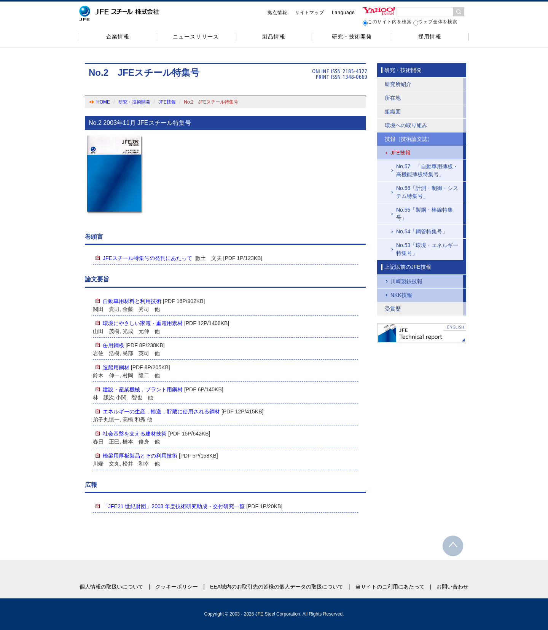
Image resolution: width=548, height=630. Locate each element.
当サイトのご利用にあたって (390, 587)
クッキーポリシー (176, 587)
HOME (103, 102)
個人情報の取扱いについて (111, 587)
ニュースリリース (195, 36)
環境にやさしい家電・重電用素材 (143, 323)
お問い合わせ (452, 587)
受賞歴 (393, 309)
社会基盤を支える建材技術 (135, 434)
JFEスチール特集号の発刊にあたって (147, 258)
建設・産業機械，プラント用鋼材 (143, 389)
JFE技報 (166, 102)
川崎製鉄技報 (406, 281)
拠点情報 (277, 12)
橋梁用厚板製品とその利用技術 (140, 456)
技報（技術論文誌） (409, 139)
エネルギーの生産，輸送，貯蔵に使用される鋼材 (161, 411)
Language (343, 12)
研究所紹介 (398, 84)
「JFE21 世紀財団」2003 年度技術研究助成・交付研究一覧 (174, 506)
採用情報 (429, 36)
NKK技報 (401, 295)
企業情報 (117, 36)
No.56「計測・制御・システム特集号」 (427, 192)
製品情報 (273, 36)
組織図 (393, 111)
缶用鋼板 (113, 345)
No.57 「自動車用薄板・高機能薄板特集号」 (427, 170)
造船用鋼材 (116, 367)
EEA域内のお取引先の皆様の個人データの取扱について (276, 587)
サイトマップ (309, 12)
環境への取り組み (406, 125)
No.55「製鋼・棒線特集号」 (424, 214)
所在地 (393, 98)
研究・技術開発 (352, 36)
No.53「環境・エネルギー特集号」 (427, 249)
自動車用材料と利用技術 (132, 301)
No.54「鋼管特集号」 (422, 231)
